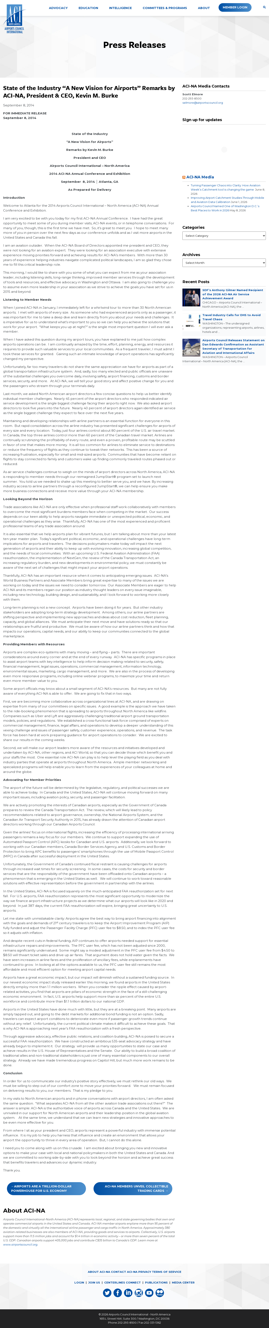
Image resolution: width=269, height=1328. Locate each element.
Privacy (144, 1271)
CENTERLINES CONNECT (122, 1282)
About (204, 8)
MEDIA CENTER (183, 1282)
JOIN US (94, 1282)
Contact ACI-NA (124, 1271)
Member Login (235, 7)
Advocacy (58, 8)
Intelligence (120, 8)
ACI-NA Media (200, 177)
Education (88, 8)
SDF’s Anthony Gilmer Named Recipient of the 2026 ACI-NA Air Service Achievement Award (232, 294)
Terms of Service (166, 1271)
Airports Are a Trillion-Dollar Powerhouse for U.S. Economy (41, 1188)
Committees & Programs (165, 8)
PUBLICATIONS (156, 1282)
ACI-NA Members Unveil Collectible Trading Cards (136, 1188)
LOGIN (79, 1282)
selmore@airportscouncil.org (202, 102)
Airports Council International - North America (139, 1314)
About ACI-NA (99, 1271)
